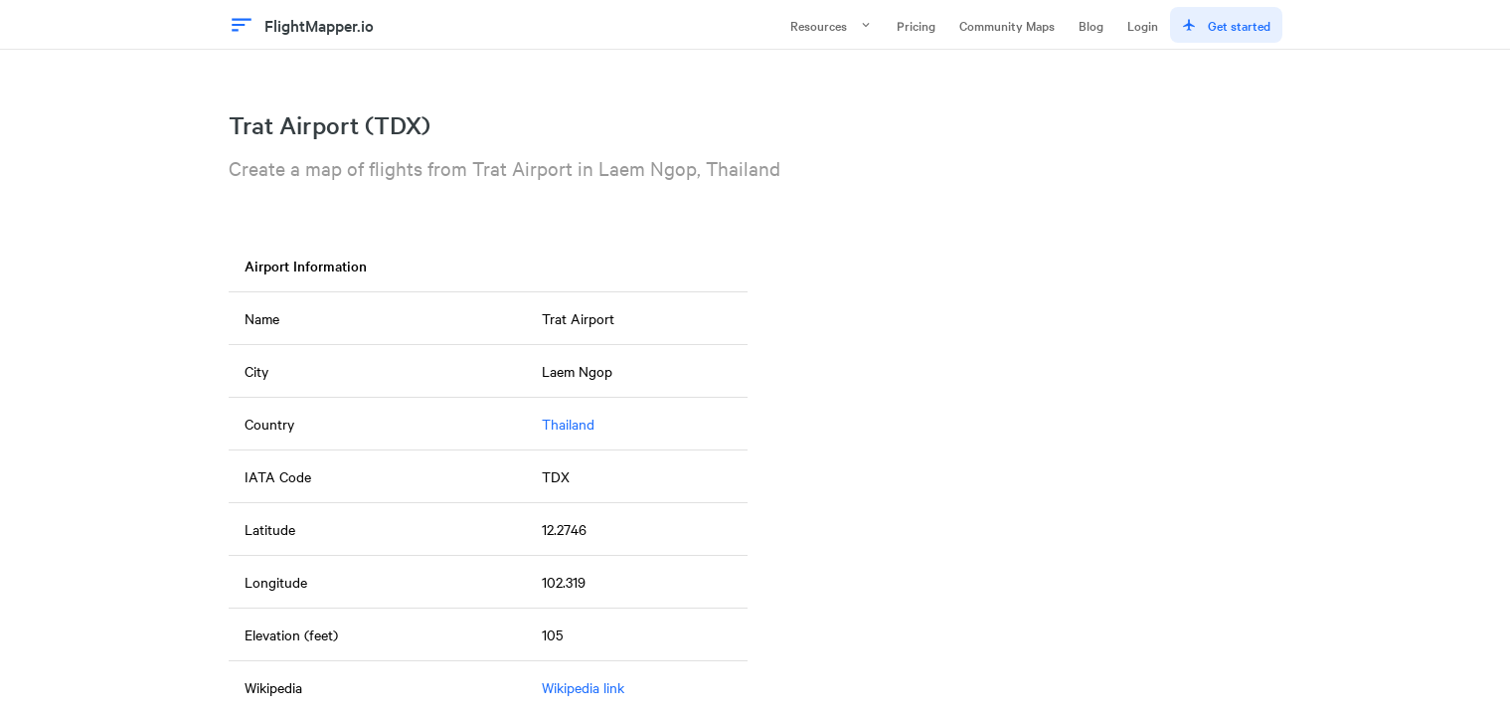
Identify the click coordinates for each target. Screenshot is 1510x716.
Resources (831, 25)
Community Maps (1007, 25)
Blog (1091, 25)
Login (1142, 25)
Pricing (916, 25)
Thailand (568, 424)
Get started (1226, 25)
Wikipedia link (583, 687)
